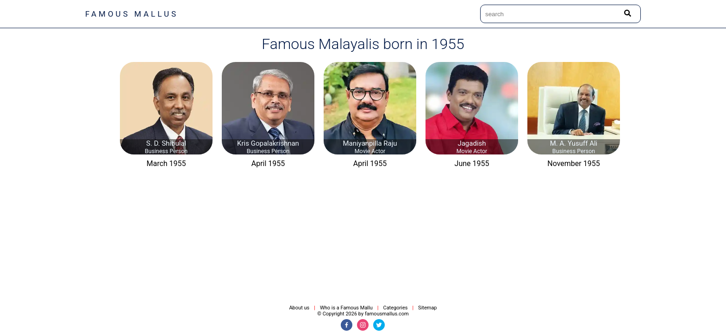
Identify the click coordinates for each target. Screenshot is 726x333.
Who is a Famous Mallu (346, 308)
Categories (395, 308)
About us (299, 308)
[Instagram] (363, 325)
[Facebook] (346, 325)
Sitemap (427, 308)
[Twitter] (379, 325)
